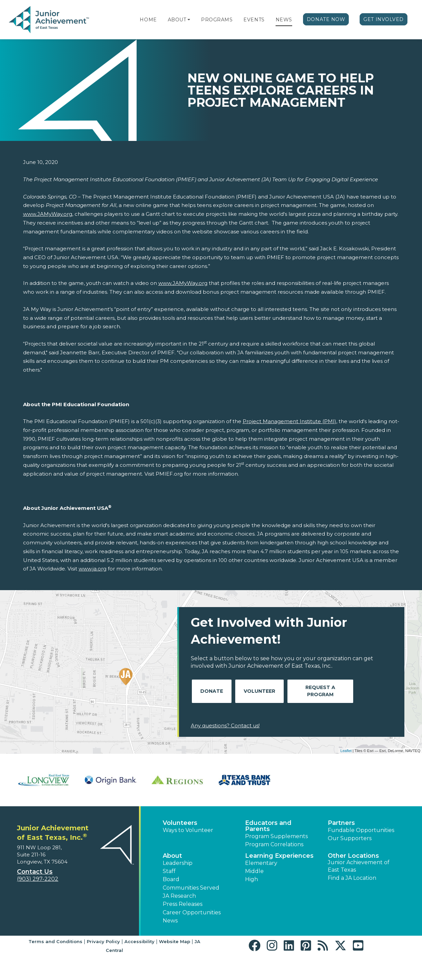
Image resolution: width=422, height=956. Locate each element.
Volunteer (259, 691)
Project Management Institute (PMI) (289, 421)
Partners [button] (341, 823)
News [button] (170, 920)
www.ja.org (92, 568)
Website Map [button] (174, 941)
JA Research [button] (179, 896)
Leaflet (345, 751)
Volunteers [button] (180, 823)
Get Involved (383, 19)
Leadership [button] (178, 863)
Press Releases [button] (182, 904)
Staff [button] (169, 871)
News (284, 20)
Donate (211, 691)
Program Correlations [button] (274, 844)
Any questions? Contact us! (225, 725)
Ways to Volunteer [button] (188, 830)
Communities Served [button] (191, 888)
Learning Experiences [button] (279, 856)
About (177, 20)
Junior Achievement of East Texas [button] (358, 866)
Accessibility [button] (139, 941)
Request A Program (320, 691)
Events (253, 20)
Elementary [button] (261, 863)
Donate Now (326, 19)
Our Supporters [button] (349, 838)
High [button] (251, 879)
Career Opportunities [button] (192, 912)
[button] (188, 20)
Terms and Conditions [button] (55, 941)
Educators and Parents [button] (268, 826)
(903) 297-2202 (37, 879)
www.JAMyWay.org (47, 214)
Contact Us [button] (35, 872)
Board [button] (171, 879)
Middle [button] (254, 871)
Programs (217, 20)
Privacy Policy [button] (103, 941)
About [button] (172, 856)
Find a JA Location (352, 878)
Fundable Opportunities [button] (361, 830)
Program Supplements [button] (276, 836)
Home (148, 20)
